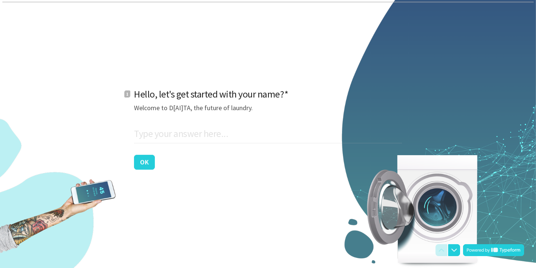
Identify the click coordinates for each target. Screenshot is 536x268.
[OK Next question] (144, 161)
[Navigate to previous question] (441, 250)
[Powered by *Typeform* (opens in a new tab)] (493, 250)
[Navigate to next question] (454, 250)
